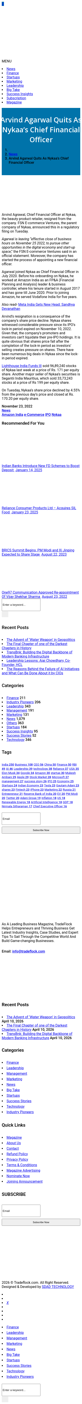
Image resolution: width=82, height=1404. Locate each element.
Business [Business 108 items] (24, 764)
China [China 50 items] (50, 764)
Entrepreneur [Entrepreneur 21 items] (12, 793)
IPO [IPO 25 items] (51, 781)
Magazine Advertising (23, 1170)
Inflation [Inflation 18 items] (49, 798)
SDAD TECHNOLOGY (58, 1287)
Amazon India (12, 415)
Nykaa (56, 415)
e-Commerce (34, 415)
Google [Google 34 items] (27, 773)
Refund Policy (17, 1154)
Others (12, 723)
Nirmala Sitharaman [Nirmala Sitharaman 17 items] (17, 806)
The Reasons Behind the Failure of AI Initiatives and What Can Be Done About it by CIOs (40, 671)
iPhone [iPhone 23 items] (37, 789)
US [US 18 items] (61, 798)
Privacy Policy (17, 1159)
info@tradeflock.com (28, 951)
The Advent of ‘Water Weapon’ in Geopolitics (41, 640)
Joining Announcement (25, 1181)
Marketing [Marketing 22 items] (53, 789)
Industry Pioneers (20, 702)
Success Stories (19, 735)
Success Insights (20, 94)
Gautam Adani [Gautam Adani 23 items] (67, 785)
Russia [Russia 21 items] (69, 789)
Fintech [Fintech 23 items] (22, 789)
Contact (13, 1148)
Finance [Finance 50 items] (64, 764)
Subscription (16, 98)
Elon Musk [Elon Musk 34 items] (11, 773)
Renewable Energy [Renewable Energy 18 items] (16, 802)
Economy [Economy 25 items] (65, 781)
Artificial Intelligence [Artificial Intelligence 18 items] (46, 802)
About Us (14, 1143)
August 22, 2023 (54, 554)
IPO (48, 415)
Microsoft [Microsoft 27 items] (60, 777)
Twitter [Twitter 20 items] (12, 798)
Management (17, 710)
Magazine (14, 102)
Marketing (14, 81)
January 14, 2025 (28, 470)
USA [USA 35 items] (74, 768)
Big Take (13, 90)
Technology (15, 740)
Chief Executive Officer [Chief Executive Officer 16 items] (50, 806)
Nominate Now (18, 1176)
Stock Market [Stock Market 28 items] (40, 777)
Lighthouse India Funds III (22, 366)
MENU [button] (7, 61)
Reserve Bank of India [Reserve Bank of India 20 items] (40, 793)
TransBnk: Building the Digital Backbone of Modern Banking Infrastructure (37, 654)
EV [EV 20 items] (61, 793)
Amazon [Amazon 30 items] (42, 773)
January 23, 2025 (24, 512)
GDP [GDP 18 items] (68, 802)
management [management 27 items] (12, 781)
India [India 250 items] (8, 764)
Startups (13, 77)
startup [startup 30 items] (57, 773)
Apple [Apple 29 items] (23, 777)
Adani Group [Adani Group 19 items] (30, 798)
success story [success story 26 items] (35, 781)
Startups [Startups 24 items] (9, 785)
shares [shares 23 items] (8, 789)
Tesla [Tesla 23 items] (49, 785)
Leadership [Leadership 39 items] (23, 768)
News (11, 69)
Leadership (15, 86)
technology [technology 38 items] (42, 768)
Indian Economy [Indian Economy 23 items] (30, 785)
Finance (13, 73)
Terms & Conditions (22, 1165)
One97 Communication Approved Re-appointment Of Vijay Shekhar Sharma (40, 594)
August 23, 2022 (54, 597)
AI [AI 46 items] (9, 768)
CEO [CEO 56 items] (39, 764)
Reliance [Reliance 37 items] (60, 768)
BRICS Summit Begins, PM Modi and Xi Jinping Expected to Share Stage (38, 552)
